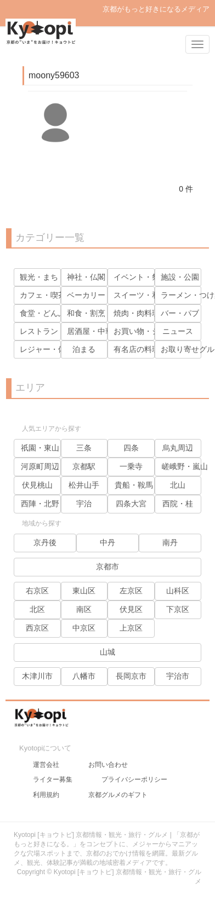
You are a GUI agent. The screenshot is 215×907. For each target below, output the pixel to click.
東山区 (83, 590)
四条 (131, 447)
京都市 (107, 566)
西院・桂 (177, 503)
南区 (84, 609)
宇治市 (177, 676)
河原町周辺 (40, 466)
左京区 (131, 590)
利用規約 (46, 795)
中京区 (83, 627)
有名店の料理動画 (144, 349)
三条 (84, 447)
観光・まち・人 (46, 277)
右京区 (37, 590)
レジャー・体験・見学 (58, 349)
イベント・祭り (140, 277)
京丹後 (44, 542)
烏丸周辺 (177, 447)
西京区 (37, 627)
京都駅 (83, 466)
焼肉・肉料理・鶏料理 (152, 313)
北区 (37, 609)
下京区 (177, 609)
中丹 (107, 542)
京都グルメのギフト (118, 795)
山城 (107, 652)
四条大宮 (131, 503)
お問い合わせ (108, 765)
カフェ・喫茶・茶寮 (54, 295)
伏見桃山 (37, 485)
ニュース (177, 331)
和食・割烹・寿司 (97, 313)
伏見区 (131, 609)
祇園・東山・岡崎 (51, 447)
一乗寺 (131, 466)
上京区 (131, 627)
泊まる (83, 349)
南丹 (170, 542)
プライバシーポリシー (134, 779)
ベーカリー (86, 295)
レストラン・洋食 (50, 331)
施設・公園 (180, 277)
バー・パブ (180, 313)
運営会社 (46, 765)
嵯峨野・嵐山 (185, 466)
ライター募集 (52, 779)
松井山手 (84, 485)
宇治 (84, 503)
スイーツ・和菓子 (144, 295)
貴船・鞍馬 (134, 485)
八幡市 (83, 676)
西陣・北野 (40, 503)
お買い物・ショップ (148, 331)
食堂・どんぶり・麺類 (58, 313)
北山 (177, 485)
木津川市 (37, 676)
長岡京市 (131, 676)
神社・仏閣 (86, 277)
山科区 (177, 590)
